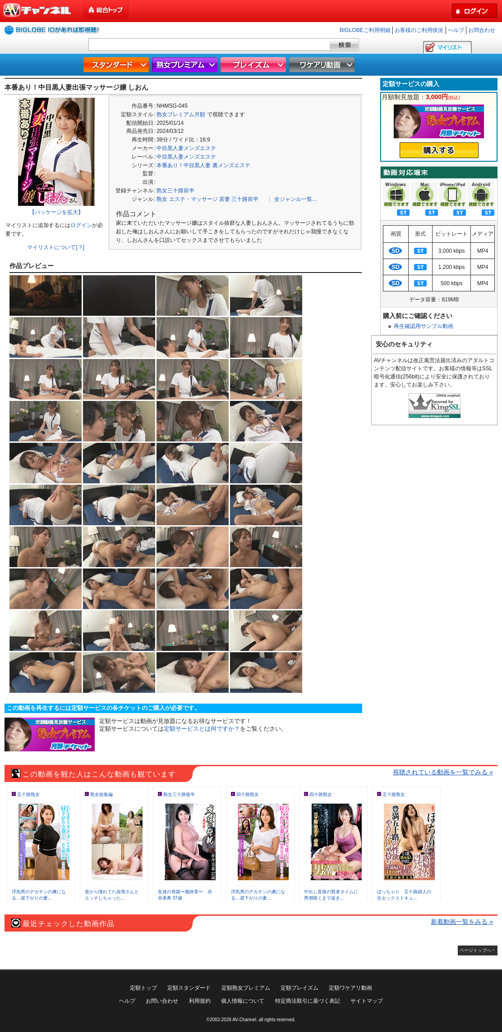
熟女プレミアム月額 (181, 114)
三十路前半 (244, 199)
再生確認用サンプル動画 (423, 326)
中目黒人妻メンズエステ (186, 148)
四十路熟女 (247, 794)
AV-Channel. (244, 1019)
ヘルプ (456, 30)
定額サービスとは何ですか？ (202, 728)
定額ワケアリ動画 (350, 988)
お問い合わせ (162, 1001)
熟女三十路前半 (175, 190)
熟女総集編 (101, 794)
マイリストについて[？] (55, 247)
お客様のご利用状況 (419, 30)
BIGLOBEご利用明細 (365, 30)
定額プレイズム (299, 988)
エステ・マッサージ (193, 199)
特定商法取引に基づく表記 (307, 1001)
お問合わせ (481, 30)
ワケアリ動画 (323, 64)
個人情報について (242, 1001)
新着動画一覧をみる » (462, 921)
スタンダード (117, 64)
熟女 (162, 199)
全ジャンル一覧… (296, 199)
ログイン (81, 225)
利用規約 (200, 1001)
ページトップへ (475, 950)
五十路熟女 (28, 794)
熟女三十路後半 (179, 794)
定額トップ (143, 988)
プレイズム (254, 64)
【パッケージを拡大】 (56, 212)
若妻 (224, 199)
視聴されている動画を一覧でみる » (443, 772)
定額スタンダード (189, 988)
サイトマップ (366, 1001)
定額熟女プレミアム (245, 988)
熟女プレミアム (186, 64)
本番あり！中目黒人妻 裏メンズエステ (203, 165)
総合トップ (106, 9)
